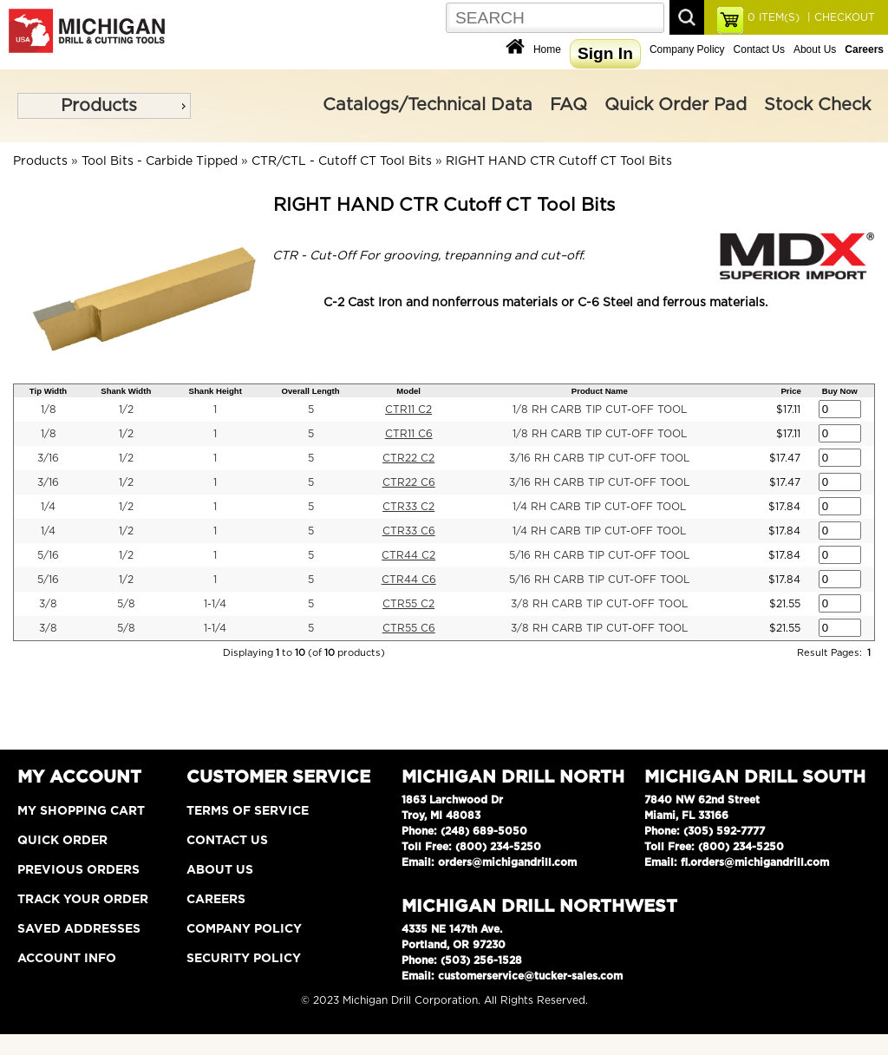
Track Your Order (82, 900)
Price (790, 391)
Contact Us (759, 49)
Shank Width (126, 391)
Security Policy (243, 959)
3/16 (48, 458)
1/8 (48, 409)
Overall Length (311, 391)
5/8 (126, 604)
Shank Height (215, 391)
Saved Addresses (78, 929)
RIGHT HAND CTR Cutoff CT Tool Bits (559, 161)
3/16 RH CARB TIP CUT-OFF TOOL (599, 458)
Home (547, 49)
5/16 (48, 555)
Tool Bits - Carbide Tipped (160, 161)
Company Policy (687, 49)
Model (408, 391)
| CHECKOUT (839, 17)
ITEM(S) (774, 17)
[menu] (104, 106)
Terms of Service (247, 811)
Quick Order (62, 841)
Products (99, 106)
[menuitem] (104, 106)
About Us (814, 49)
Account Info (66, 959)
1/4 (48, 506)
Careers (215, 900)
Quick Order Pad (675, 105)
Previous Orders (78, 870)
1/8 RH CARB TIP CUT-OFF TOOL (600, 409)
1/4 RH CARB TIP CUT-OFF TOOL (599, 506)
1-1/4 (215, 604)
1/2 (126, 409)
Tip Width (48, 391)
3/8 (48, 604)
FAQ (568, 105)
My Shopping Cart (81, 811)
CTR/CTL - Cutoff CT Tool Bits (341, 161)
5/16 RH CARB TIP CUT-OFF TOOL (599, 555)
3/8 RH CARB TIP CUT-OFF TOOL (599, 604)
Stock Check (817, 105)
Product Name (599, 391)
